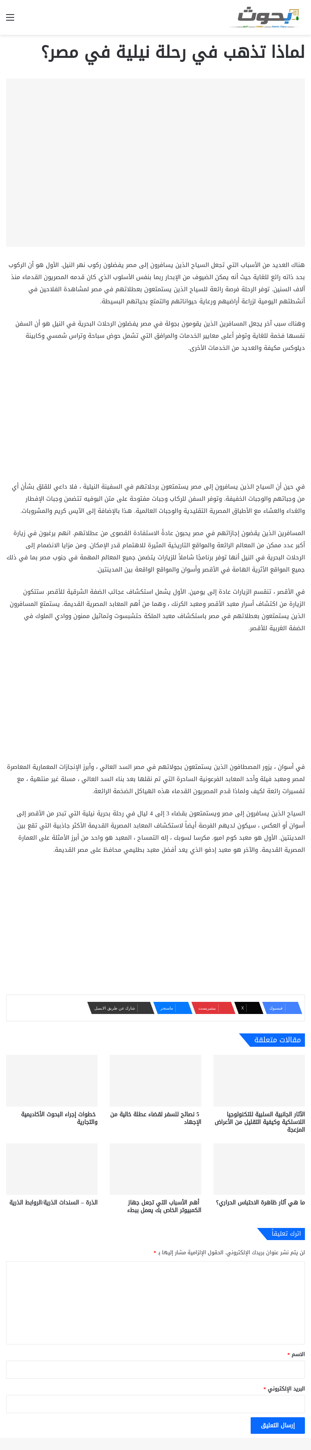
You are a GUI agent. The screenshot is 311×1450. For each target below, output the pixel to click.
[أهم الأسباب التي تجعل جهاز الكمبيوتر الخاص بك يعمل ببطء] (155, 1169)
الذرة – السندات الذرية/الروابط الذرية (53, 1202)
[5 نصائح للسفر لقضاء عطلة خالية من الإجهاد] (155, 1080)
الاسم (296, 1354)
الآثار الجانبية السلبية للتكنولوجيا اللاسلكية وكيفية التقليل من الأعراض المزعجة (260, 1122)
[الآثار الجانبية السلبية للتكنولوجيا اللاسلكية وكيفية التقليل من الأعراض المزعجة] (259, 1080)
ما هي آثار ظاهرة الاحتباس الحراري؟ (260, 1202)
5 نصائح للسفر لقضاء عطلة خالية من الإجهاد (155, 1118)
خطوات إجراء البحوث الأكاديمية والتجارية (59, 1118)
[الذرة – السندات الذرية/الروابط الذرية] (52, 1169)
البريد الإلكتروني (284, 1389)
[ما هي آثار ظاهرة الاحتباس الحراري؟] (259, 1169)
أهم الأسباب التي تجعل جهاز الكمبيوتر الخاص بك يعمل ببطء (164, 1206)
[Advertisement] (155, 420)
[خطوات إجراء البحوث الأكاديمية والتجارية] (52, 1080)
